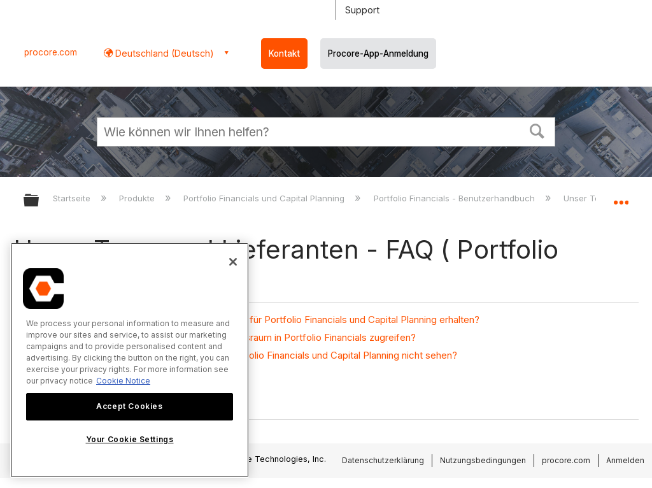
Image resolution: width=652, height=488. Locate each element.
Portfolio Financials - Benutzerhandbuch (455, 198)
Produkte (138, 198)
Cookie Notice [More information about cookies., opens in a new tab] (123, 380)
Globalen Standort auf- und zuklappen (620, 196)
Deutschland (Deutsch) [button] (163, 53)
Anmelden (625, 460)
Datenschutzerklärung (383, 460)
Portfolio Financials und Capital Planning (265, 198)
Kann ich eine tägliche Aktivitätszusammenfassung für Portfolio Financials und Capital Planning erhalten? (253, 319)
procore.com (50, 52)
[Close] (233, 262)
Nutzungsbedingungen (483, 460)
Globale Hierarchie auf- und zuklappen (39, 201)
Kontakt (284, 53)
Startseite (73, 198)
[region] (129, 360)
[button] (537, 130)
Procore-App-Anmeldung (378, 53)
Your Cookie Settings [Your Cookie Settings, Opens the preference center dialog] (130, 439)
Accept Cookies (129, 406)
